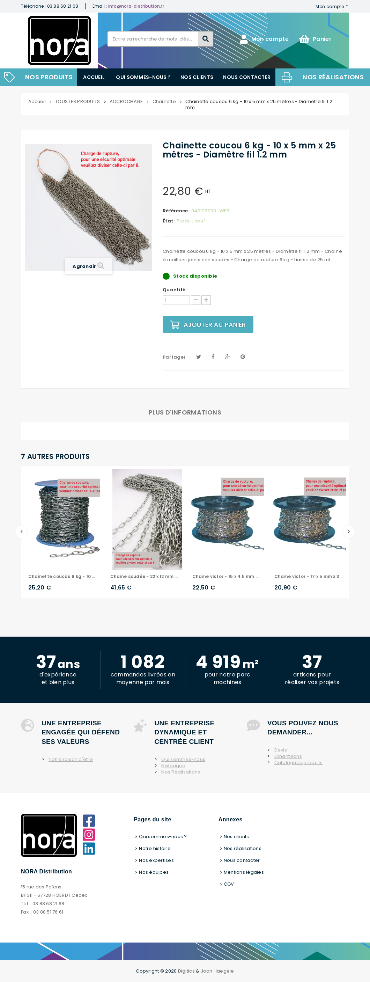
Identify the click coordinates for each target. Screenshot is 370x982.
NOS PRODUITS (49, 77)
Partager (174, 357)
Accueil (94, 77)
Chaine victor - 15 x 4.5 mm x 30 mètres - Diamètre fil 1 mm (226, 576)
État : (169, 221)
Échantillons (288, 756)
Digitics (186, 971)
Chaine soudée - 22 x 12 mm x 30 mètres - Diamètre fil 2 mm (144, 576)
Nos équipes (154, 872)
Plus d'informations (185, 412)
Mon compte (330, 6)
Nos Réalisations (180, 772)
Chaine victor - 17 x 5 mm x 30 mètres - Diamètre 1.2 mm (308, 576)
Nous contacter (247, 77)
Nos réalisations (333, 77)
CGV (229, 884)
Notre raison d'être (71, 759)
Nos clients (196, 77)
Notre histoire (155, 848)
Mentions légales (244, 872)
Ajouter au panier (208, 324)
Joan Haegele (217, 971)
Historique (173, 766)
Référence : (176, 211)
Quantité (174, 290)
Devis (280, 750)
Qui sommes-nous (183, 759)
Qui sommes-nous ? (143, 77)
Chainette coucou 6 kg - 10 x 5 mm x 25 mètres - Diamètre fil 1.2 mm (62, 576)
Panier (315, 39)
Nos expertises (156, 860)
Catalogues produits (298, 763)
